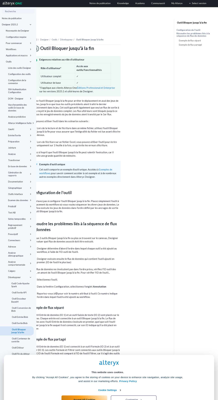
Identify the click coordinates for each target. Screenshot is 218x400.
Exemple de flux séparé (190, 40)
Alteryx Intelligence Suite (21, 123)
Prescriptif (19, 234)
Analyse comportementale (19, 263)
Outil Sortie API (19, 292)
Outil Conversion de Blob (21, 309)
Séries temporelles (19, 219)
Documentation (19, 181)
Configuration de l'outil (188, 30)
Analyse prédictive (17, 116)
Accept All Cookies (84, 385)
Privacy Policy (128, 367)
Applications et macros (18, 55)
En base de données (19, 166)
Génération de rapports (19, 174)
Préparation (19, 141)
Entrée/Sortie (19, 135)
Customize (134, 385)
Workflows (18, 49)
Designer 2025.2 (16, 24)
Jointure (19, 147)
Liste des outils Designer (19, 68)
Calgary (19, 271)
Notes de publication (12, 18)
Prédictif (19, 206)
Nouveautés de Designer (17, 30)
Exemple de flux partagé (190, 44)
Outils (18, 61)
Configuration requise (16, 37)
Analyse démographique (19, 254)
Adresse (19, 246)
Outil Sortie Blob (19, 323)
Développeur (19, 277)
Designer (81, 30)
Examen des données (19, 200)
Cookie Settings (107, 376)
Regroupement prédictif (19, 226)
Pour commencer (18, 43)
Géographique (19, 188)
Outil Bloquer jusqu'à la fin (18, 331)
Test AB (19, 212)
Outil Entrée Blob (19, 317)
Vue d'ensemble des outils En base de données (17, 107)
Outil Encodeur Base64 (18, 300)
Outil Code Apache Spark (20, 285)
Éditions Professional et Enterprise (132, 78)
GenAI (19, 129)
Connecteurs (19, 240)
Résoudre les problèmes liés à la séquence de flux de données (193, 34)
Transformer (19, 160)
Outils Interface (19, 194)
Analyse (19, 154)
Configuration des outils (19, 74)
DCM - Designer (19, 98)
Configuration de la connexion (17, 81)
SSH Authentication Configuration (17, 91)
